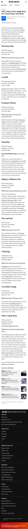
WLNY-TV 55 (4, 450)
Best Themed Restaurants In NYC (16, 191)
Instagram (4, 436)
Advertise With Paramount (8, 503)
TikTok (3, 438)
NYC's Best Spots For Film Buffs (15, 263)
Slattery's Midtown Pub (8, 200)
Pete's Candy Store (7, 353)
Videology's (5, 266)
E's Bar (3, 89)
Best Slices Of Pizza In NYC (14, 298)
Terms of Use (4, 494)
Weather (17, 5)
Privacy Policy (5, 486)
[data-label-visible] (26, 523)
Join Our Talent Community (8, 506)
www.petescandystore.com (9, 326)
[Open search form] (26, 1)
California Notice (5, 489)
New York (3, 5)
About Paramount (6, 501)
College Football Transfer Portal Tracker (11, 422)
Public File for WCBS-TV (7, 467)
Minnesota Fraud (5, 419)
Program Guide (5, 453)
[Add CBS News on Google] (8, 22)
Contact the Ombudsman (8, 513)
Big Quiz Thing (21, 69)
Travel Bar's (15, 161)
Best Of (3, 9)
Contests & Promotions (7, 455)
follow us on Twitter (7, 364)
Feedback (4, 510)
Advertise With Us (6, 458)
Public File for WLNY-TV (7, 469)
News (11, 5)
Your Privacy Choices (6, 491)
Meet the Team (5, 448)
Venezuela (4, 417)
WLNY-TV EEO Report (7, 479)
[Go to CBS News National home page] (14, 2)
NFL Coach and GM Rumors (8, 424)
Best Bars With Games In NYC (14, 58)
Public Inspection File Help (8, 472)
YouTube (3, 431)
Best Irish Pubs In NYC (12, 230)
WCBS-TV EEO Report (7, 477)
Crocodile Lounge (14, 303)
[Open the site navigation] (5, 1)
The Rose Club (14, 63)
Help (2, 508)
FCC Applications (6, 474)
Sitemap (3, 460)
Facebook (4, 434)
